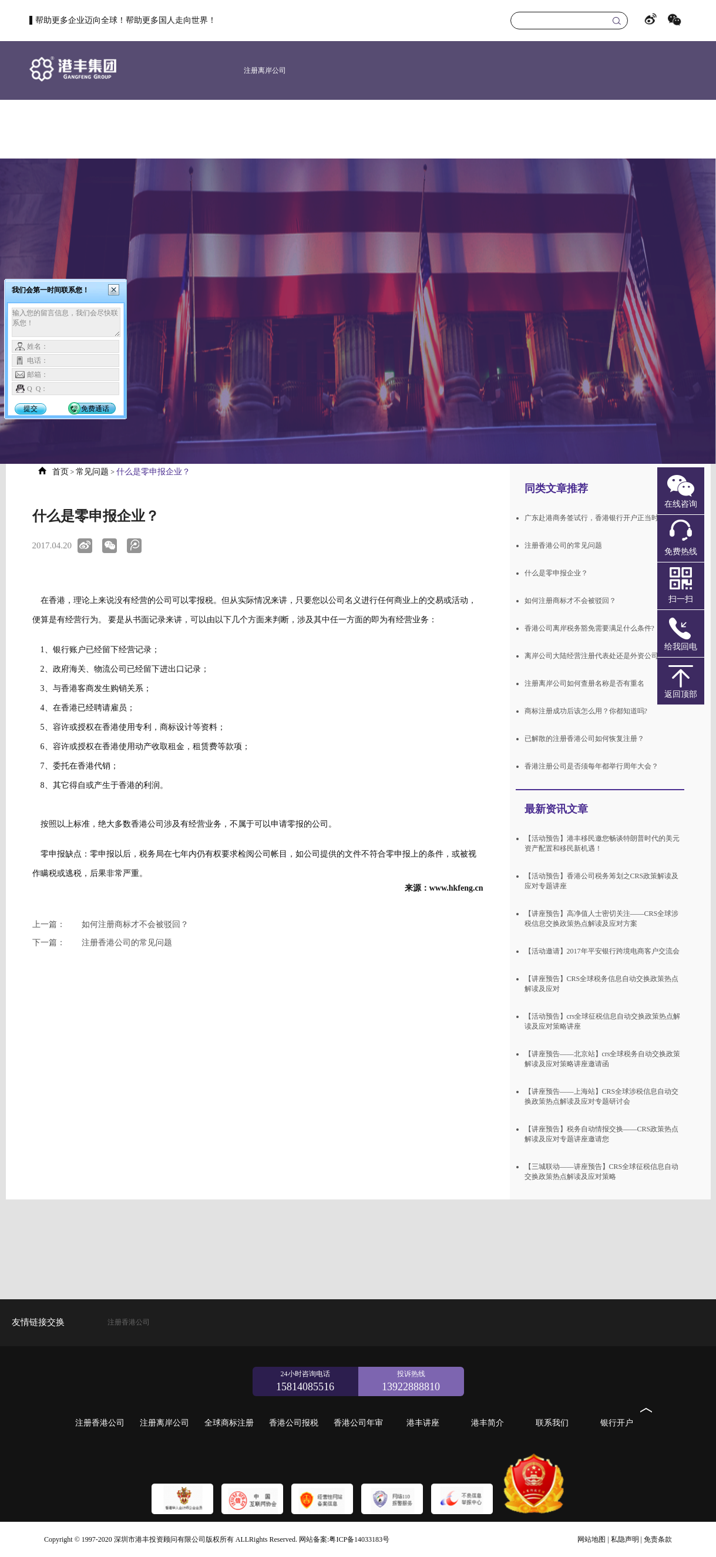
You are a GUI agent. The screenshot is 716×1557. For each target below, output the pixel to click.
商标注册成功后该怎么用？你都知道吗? (586, 711)
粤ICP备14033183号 (359, 1539)
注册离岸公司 (265, 70)
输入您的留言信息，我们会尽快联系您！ (66, 322)
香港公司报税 (425, 129)
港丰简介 (584, 129)
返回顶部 (680, 694)
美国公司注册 (265, 129)
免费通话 (95, 409)
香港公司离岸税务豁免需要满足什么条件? (589, 628)
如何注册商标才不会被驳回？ (110, 924)
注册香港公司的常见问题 (102, 942)
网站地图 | (593, 1539)
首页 (157, 129)
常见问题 (92, 471)
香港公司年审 (478, 129)
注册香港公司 (212, 129)
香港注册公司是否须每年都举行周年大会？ (591, 766)
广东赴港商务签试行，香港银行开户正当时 (591, 518)
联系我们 (637, 129)
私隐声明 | (626, 1539)
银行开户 (689, 129)
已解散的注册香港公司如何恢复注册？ (584, 738)
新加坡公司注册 (319, 129)
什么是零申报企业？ (556, 573)
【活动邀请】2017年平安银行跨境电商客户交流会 (602, 951)
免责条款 (658, 1539)
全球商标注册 (372, 129)
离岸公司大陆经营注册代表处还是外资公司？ (595, 656)
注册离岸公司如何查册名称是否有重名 (584, 683)
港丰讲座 (531, 129)
